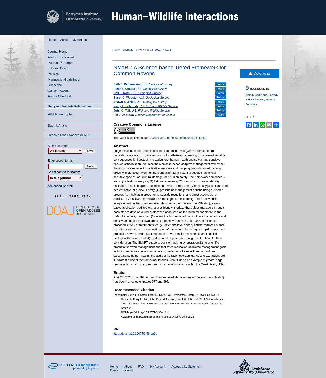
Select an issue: (58, 146)
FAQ (141, 366)
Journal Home (58, 51)
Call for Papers (58, 90)
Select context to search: (64, 172)
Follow (220, 84)
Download (260, 73)
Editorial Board (58, 68)
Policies (53, 74)
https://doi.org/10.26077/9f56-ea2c (135, 333)
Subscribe (55, 85)
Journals (128, 49)
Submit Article (57, 125)
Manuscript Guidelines (63, 79)
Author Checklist (59, 96)
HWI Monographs (60, 114)
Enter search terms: (60, 160)
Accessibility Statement (186, 366)
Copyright (128, 370)
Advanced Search (60, 186)
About (128, 366)
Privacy (114, 370)
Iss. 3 (168, 49)
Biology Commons (256, 94)
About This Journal (61, 57)
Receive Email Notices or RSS (69, 135)
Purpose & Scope (60, 63)
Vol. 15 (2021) (153, 49)
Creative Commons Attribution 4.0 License (179, 138)
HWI (139, 49)
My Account (158, 366)
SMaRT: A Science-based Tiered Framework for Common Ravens (170, 70)
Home (116, 49)
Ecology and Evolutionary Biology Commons (262, 99)
